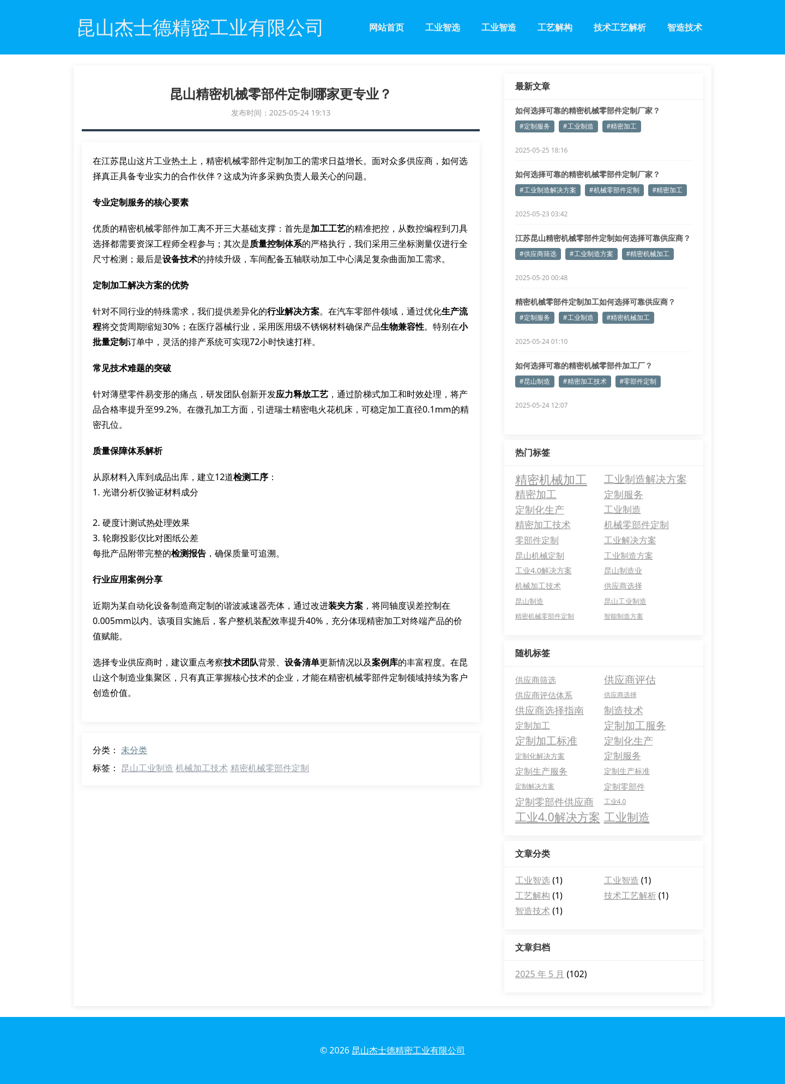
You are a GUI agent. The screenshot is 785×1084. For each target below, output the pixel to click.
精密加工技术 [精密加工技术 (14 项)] (543, 524)
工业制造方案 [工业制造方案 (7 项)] (628, 555)
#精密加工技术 (585, 381)
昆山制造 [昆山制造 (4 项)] (529, 601)
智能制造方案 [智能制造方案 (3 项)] (623, 616)
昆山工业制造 (147, 768)
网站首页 (386, 27)
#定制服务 (535, 126)
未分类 (134, 750)
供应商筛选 (535, 679)
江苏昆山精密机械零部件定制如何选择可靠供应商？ (603, 238)
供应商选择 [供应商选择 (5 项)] (623, 585)
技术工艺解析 (620, 27)
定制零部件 (624, 786)
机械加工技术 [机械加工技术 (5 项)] (538, 585)
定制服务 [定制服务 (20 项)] (623, 494)
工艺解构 (555, 27)
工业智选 (442, 27)
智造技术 (684, 27)
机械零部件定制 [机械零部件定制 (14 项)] (636, 524)
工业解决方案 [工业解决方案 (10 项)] (630, 540)
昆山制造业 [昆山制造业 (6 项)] (623, 570)
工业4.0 (615, 801)
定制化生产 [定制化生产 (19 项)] (539, 509)
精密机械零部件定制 (270, 768)
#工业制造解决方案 (548, 190)
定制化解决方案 (540, 756)
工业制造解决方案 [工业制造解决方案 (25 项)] (645, 479)
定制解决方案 (534, 786)
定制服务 (622, 755)
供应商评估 (630, 680)
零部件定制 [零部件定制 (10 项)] (537, 540)
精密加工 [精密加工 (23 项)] (536, 494)
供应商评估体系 (543, 694)
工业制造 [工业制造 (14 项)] (622, 509)
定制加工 (532, 725)
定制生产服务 (541, 771)
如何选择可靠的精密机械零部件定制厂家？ (587, 110)
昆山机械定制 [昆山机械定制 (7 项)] (539, 555)
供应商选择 (620, 694)
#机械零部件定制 (614, 190)
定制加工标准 (546, 741)
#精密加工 (622, 126)
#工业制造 (578, 126)
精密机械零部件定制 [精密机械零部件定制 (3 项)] (544, 616)
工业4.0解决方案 (557, 817)
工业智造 (498, 27)
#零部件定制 (638, 381)
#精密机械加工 (648, 253)
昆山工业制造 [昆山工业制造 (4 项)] (625, 601)
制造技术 (623, 710)
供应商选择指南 (549, 710)
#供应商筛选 (538, 253)
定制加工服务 (635, 725)
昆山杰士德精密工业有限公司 (408, 1050)
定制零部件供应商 (554, 801)
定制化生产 (628, 740)
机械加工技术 (202, 768)
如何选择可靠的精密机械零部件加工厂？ (584, 365)
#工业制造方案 (591, 253)
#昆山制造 (535, 381)
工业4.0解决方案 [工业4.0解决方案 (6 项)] (543, 570)
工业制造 (627, 817)
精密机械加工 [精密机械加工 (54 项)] (551, 479)
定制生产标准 (627, 771)
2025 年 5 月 (539, 974)
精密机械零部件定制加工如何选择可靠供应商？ (595, 301)
